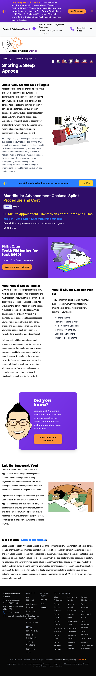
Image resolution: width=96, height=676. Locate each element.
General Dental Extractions (72, 607)
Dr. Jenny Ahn (32, 622)
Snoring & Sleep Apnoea (25, 59)
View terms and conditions (17, 267)
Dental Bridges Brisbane (57, 607)
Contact (43, 608)
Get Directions (77, 11)
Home (4, 59)
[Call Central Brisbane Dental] (78, 29)
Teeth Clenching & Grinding (86, 614)
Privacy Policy (32, 631)
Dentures (57, 649)
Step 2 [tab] (16, 207)
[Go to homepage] (16, 29)
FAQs (42, 604)
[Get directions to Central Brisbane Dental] (48, 29)
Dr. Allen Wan (31, 618)
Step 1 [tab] (7, 207)
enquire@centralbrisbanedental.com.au (22, 616)
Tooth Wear (86, 638)
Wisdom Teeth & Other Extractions (87, 645)
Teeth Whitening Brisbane (85, 624)
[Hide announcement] (92, 11)
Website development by (70, 660)
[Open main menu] (91, 29)
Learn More (86, 183)
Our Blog (43, 600)
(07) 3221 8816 (12, 612)
